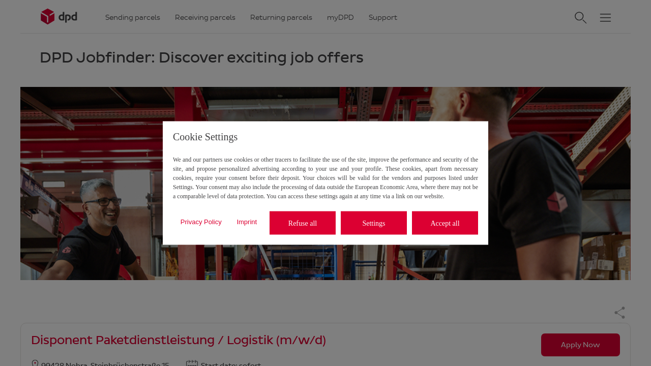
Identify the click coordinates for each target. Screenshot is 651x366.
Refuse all (302, 223)
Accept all (444, 223)
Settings (373, 223)
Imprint (246, 221)
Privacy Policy (201, 221)
